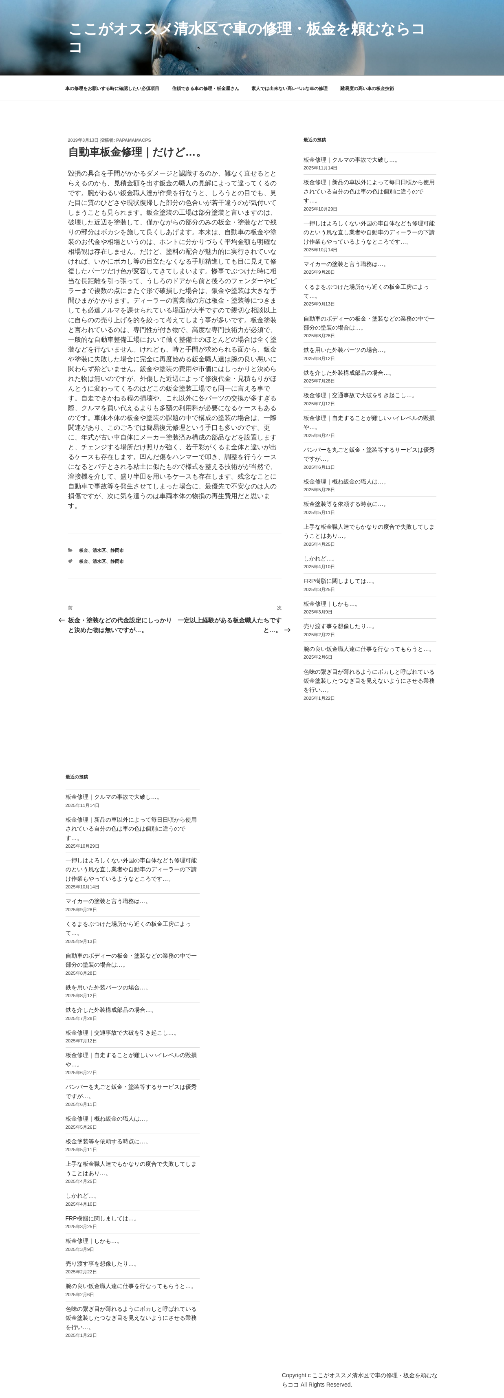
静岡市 (117, 550)
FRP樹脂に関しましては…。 (341, 581)
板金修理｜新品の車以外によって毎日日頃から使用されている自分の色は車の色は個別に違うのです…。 (369, 191)
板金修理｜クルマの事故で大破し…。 (352, 159)
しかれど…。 (321, 558)
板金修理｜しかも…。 (332, 603)
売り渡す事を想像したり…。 (341, 626)
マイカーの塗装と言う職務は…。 (346, 264)
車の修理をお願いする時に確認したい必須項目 (112, 88)
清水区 (99, 550)
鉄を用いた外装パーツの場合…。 (346, 350)
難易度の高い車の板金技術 (367, 88)
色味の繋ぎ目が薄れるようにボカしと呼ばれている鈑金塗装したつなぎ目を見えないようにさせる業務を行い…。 (369, 680)
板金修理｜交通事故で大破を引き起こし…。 (361, 395)
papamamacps (133, 140)
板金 (83, 550)
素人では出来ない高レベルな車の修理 (289, 88)
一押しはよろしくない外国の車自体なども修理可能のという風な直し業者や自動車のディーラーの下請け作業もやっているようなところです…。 (369, 232)
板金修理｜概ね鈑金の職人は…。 (346, 481)
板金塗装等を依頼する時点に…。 (346, 504)
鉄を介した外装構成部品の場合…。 (349, 372)
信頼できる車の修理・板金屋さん (205, 88)
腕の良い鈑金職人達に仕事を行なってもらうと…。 (369, 649)
